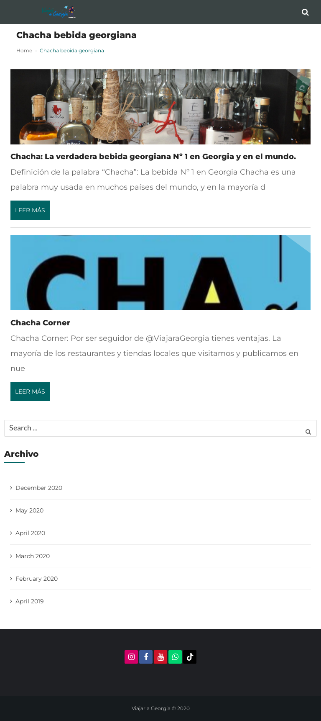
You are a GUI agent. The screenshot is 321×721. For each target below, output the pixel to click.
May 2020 (29, 510)
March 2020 (32, 556)
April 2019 (29, 601)
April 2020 (30, 533)
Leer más (30, 210)
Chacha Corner (40, 322)
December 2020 (38, 488)
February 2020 (36, 578)
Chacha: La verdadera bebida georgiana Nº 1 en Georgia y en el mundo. (153, 156)
